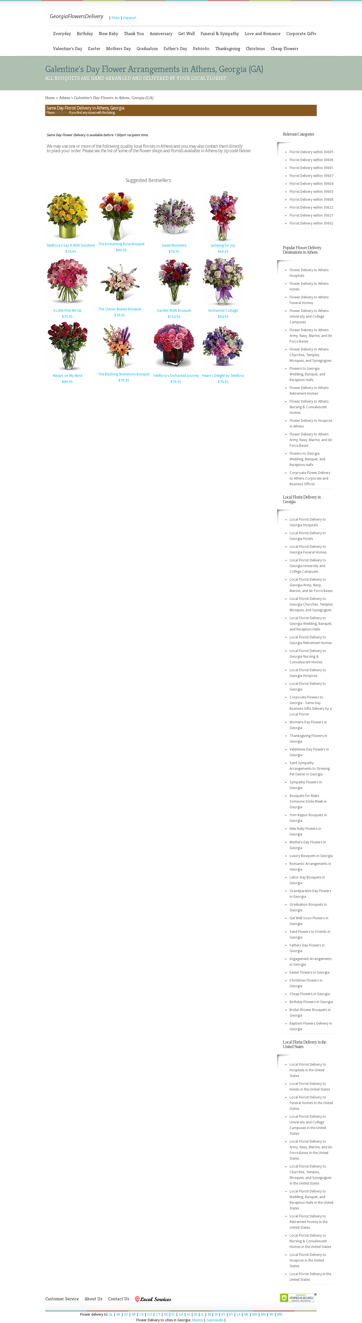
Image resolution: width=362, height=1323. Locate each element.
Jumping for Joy (223, 245)
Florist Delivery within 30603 (311, 192)
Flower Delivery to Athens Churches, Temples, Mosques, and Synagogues (310, 355)
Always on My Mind (67, 376)
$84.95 (223, 317)
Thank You (134, 34)
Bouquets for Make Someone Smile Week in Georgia (308, 801)
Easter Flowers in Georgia (309, 972)
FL (173, 1314)
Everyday (62, 34)
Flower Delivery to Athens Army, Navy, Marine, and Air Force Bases (311, 335)
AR (134, 1314)
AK (118, 1314)
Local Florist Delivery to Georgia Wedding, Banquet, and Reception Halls (311, 623)
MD (254, 1314)
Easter (94, 49)
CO (149, 1314)
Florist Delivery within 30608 (311, 200)
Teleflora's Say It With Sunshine (70, 245)
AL (111, 1314)
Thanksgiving (227, 49)
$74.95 (70, 252)
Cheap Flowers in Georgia (310, 994)
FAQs (116, 18)
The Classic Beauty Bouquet (119, 309)
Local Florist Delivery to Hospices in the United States (308, 1260)
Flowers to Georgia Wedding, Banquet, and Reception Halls (307, 374)
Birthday (85, 34)
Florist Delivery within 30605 (311, 152)
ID (195, 1314)
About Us (93, 1299)
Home (50, 98)
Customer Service (62, 1299)
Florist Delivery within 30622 (311, 208)
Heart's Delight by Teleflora (223, 376)
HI (188, 1314)
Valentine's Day (67, 49)
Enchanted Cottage (223, 311)
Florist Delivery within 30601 (311, 168)
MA (263, 1314)
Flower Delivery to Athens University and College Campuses (309, 316)
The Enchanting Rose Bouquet (121, 244)
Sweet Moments (174, 245)
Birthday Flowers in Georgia (311, 1002)
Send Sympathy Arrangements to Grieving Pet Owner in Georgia (310, 768)
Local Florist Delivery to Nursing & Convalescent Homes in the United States (310, 1241)
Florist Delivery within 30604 (311, 184)
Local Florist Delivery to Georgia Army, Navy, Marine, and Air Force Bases (311, 585)
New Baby (108, 34)
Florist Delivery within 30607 (311, 176)
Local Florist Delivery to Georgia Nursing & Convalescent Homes (308, 656)
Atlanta (197, 1320)
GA (181, 1314)
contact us (62, 113)
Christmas (255, 49)
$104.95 (174, 317)
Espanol (129, 18)
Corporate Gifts (301, 34)
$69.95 (223, 252)
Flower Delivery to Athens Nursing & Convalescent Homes (309, 407)
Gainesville (214, 1320)
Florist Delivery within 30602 (311, 223)
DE (166, 1314)
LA (238, 1314)
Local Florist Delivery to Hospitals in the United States (308, 1070)
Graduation (147, 49)
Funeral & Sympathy (220, 34)
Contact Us (118, 1299)
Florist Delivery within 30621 (311, 215)
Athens (64, 98)
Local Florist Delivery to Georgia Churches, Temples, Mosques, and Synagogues (311, 604)
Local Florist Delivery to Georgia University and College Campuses (308, 566)
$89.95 (121, 250)
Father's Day (175, 49)
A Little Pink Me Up (67, 311)
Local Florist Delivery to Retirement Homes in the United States (308, 1222)
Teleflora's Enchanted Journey (176, 376)
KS (223, 1314)
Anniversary (161, 34)
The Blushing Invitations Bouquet (124, 374)
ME (246, 1314)
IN (209, 1314)
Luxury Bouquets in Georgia (311, 856)
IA (216, 1314)
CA (141, 1314)
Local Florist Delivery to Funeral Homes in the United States (311, 1103)
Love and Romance (263, 34)
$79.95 (67, 317)
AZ (126, 1314)
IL (202, 1314)
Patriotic (201, 49)
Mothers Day (118, 49)
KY (231, 1314)
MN (279, 1314)
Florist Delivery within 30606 (311, 160)
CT (158, 1314)
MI (271, 1314)
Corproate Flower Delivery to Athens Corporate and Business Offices (310, 478)
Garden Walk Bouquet (174, 311)
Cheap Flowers (284, 49)
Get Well (186, 34)
